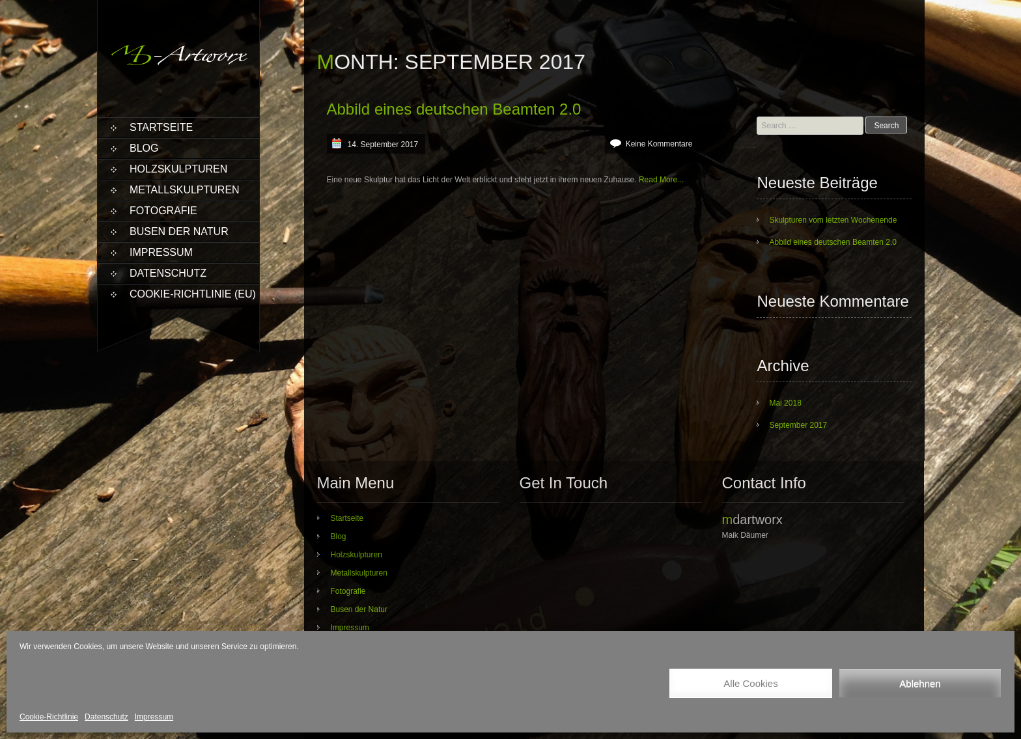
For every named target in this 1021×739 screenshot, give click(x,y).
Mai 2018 (785, 403)
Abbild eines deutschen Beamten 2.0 (454, 109)
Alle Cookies (750, 683)
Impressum (154, 716)
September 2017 (798, 425)
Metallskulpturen (185, 189)
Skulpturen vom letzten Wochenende (833, 220)
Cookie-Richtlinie (49, 716)
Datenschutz (106, 716)
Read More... (661, 179)
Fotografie (163, 210)
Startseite (161, 127)
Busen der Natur (179, 231)
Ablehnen (919, 683)
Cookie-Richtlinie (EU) (193, 294)
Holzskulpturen (178, 168)
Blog (144, 148)
